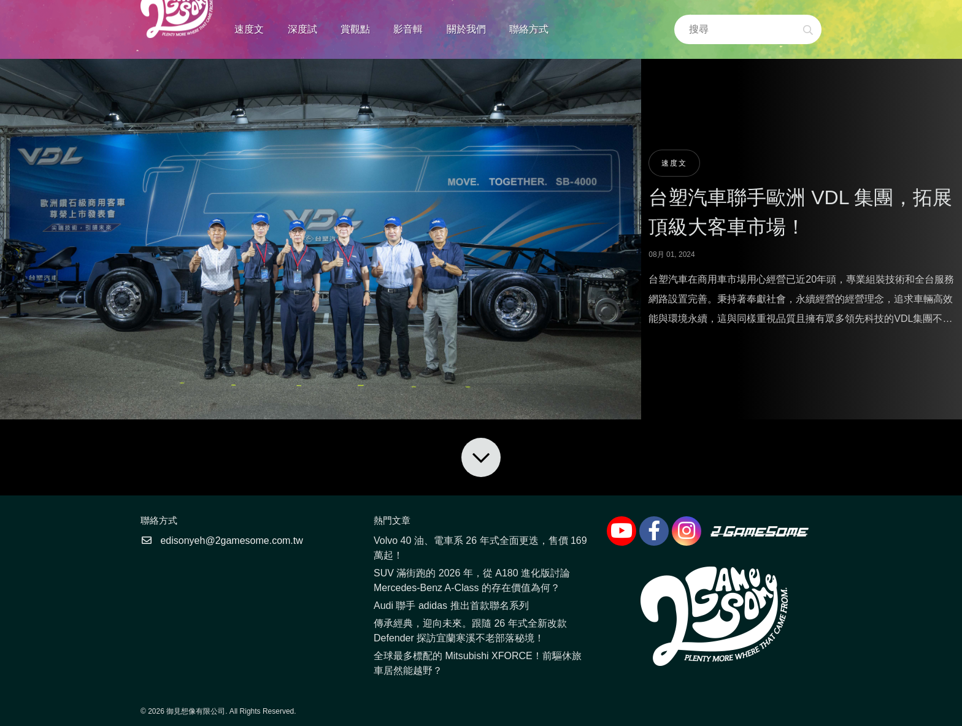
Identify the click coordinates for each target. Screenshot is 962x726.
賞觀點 (355, 29)
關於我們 (466, 29)
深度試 (302, 29)
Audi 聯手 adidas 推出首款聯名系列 (451, 605)
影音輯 (408, 29)
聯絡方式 (528, 29)
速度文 (249, 29)
